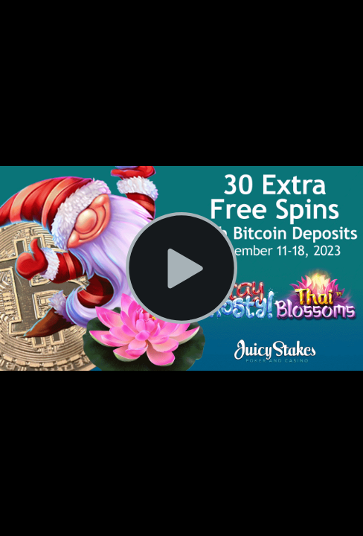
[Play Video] (181, 268)
